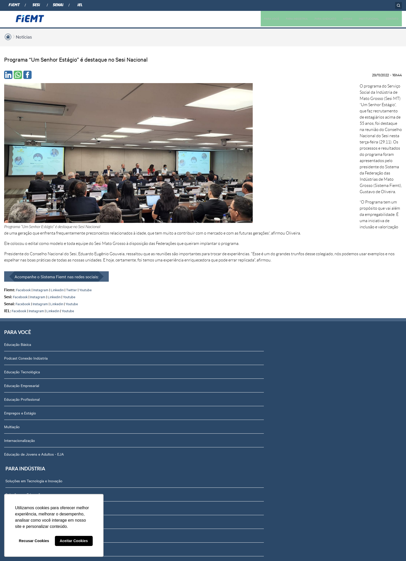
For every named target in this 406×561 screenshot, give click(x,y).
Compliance (318, 275)
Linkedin (57, 178)
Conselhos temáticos (326, 330)
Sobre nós (317, 234)
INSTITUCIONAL (364, 18)
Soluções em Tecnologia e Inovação (111, 234)
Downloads (318, 412)
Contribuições (94, 330)
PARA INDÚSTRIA (282, 18)
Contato (315, 371)
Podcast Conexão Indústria (26, 248)
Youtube (85, 178)
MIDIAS (340, 18)
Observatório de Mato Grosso (106, 289)
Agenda (315, 302)
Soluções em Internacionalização (109, 275)
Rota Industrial (94, 302)
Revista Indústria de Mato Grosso (261, 261)
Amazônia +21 (94, 316)
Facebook (23, 178)
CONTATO (390, 18)
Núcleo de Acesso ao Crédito (106, 357)
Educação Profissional (22, 289)
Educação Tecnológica (22, 261)
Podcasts (241, 234)
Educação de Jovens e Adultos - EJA (34, 344)
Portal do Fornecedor (326, 357)
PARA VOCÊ (254, 18)
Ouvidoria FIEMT (322, 385)
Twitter (71, 178)
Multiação (12, 316)
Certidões (317, 426)
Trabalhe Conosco (323, 344)
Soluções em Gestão (99, 261)
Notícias (24, 37)
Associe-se (167, 248)
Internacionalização (19, 330)
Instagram (40, 178)
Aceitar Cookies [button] (74, 541)
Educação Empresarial (21, 275)
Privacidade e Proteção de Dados (336, 399)
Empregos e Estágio (20, 302)
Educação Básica (17, 234)
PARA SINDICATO (315, 18)
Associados (167, 234)
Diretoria (316, 248)
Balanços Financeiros (326, 440)
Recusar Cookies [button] (34, 541)
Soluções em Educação (101, 248)
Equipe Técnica (321, 316)
